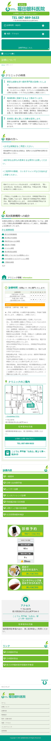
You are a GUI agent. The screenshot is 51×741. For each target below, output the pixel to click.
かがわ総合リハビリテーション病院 (17, 259)
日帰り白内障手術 (14, 483)
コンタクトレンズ (7, 727)
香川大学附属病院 (11, 234)
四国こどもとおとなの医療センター (17, 255)
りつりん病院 (9, 248)
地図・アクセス (6, 723)
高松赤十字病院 (10, 245)
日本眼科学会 (12, 652)
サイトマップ (5, 687)
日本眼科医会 (12, 658)
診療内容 (4, 711)
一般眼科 (10, 476)
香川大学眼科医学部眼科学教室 (20, 665)
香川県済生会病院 (11, 252)
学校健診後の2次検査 (15, 502)
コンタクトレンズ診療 (16, 495)
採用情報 (4, 731)
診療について (5, 707)
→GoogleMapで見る (12, 416)
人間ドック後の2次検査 (16, 508)
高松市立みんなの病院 (12, 241)
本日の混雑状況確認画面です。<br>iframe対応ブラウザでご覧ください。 (25, 550)
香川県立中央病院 (11, 238)
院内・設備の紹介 (7, 718)
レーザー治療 (12, 489)
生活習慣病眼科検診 (15, 514)
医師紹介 (4, 715)
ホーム (3, 703)
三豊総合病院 (9, 262)
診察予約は (25, 48)
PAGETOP (44, 681)
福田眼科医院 (25, 738)
